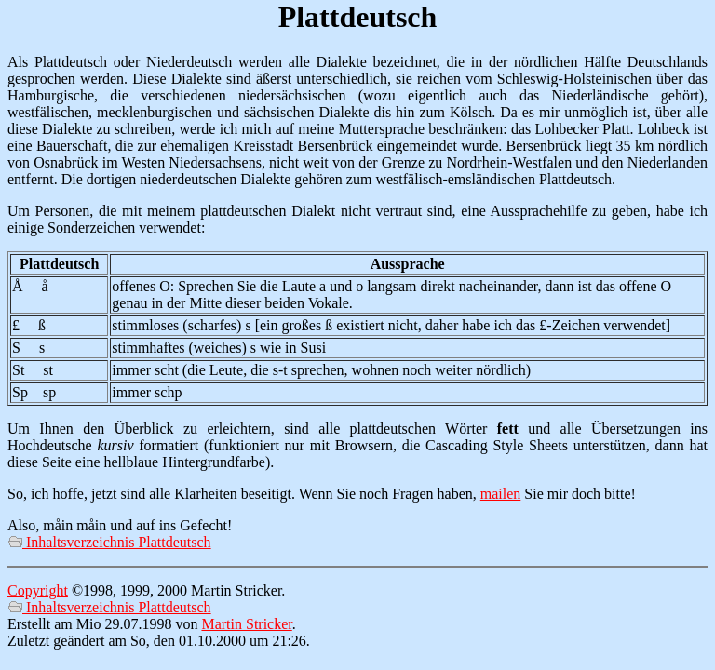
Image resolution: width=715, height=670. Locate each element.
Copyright (37, 590)
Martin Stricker (246, 624)
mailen (500, 494)
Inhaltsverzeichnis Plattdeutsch (109, 542)
